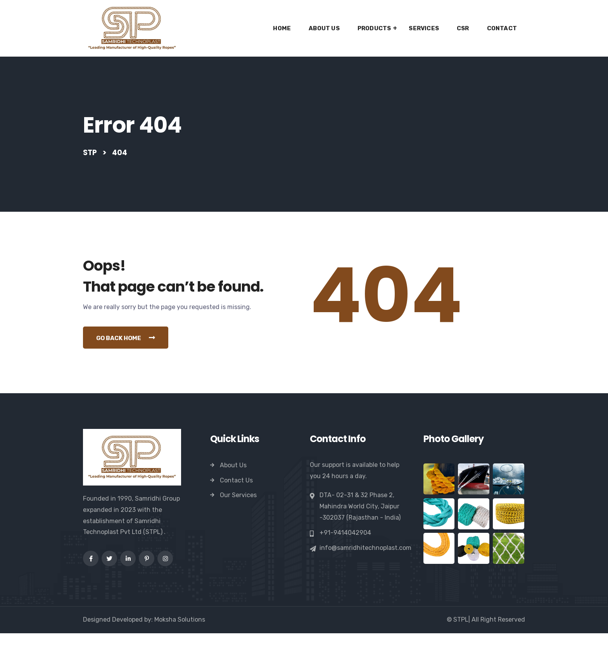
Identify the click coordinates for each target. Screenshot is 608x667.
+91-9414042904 (345, 566)
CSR (463, 28)
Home (282, 28)
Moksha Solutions (179, 653)
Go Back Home (128, 371)
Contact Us (236, 514)
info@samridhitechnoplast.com (365, 582)
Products (374, 28)
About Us (324, 28)
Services (424, 28)
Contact (502, 28)
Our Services (238, 529)
